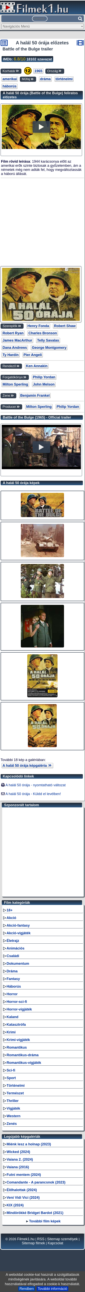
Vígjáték (13, 1108)
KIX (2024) (15, 1205)
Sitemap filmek (33, 1243)
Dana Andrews (15, 348)
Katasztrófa (16, 1025)
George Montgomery (49, 348)
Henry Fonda (38, 326)
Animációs (16, 948)
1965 (38, 71)
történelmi (64, 79)
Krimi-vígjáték (18, 1040)
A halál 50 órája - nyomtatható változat (35, 785)
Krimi (11, 1032)
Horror (12, 994)
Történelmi (16, 1086)
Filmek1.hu (25, 1239)
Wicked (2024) (18, 1152)
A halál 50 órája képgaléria (27, 765)
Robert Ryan (13, 333)
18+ (10, 910)
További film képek (45, 1221)
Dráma (12, 971)
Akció (11, 918)
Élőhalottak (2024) (22, 1190)
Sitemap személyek (62, 1239)
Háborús (14, 986)
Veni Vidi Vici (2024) (23, 1198)
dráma (45, 79)
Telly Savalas (48, 340)
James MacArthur (17, 340)
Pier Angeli (33, 355)
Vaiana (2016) (18, 1167)
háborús (9, 86)
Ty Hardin (11, 355)
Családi (13, 956)
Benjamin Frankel (35, 395)
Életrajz (13, 941)
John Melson (44, 384)
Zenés (12, 1124)
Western (14, 1116)
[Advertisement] (42, 222)
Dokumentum (18, 964)
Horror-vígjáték (19, 1009)
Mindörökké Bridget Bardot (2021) (35, 1213)
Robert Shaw (65, 326)
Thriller (13, 1101)
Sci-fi (11, 1070)
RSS (40, 1239)
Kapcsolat (55, 1243)
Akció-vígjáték (19, 933)
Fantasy (13, 979)
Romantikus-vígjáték (24, 1063)
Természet (15, 1093)
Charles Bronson (42, 333)
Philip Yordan (44, 377)
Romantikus (17, 1047)
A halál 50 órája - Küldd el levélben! (33, 794)
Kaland (12, 1017)
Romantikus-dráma (23, 1055)
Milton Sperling (15, 384)
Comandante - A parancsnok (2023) (36, 1182)
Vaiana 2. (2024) (20, 1159)
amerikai (10, 79)
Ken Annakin (36, 366)
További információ (52, 1289)
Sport (11, 1078)
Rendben (26, 1289)
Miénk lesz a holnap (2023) (29, 1144)
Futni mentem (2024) (24, 1175)
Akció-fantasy (18, 925)
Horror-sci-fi (17, 1002)
